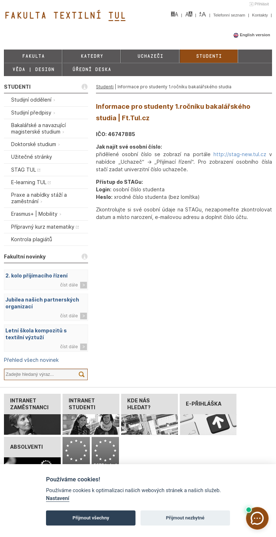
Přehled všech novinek (31, 360)
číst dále (69, 285)
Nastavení (57, 498)
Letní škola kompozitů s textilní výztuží (36, 333)
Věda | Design (33, 69)
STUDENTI (17, 87)
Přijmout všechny (91, 517)
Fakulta (33, 56)
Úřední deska (91, 69)
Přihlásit (261, 4)
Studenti (209, 56)
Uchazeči (150, 56)
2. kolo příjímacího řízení (36, 275)
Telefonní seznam (229, 15)
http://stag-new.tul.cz (239, 154)
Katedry (91, 56)
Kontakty (260, 15)
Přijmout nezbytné (185, 517)
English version (251, 35)
